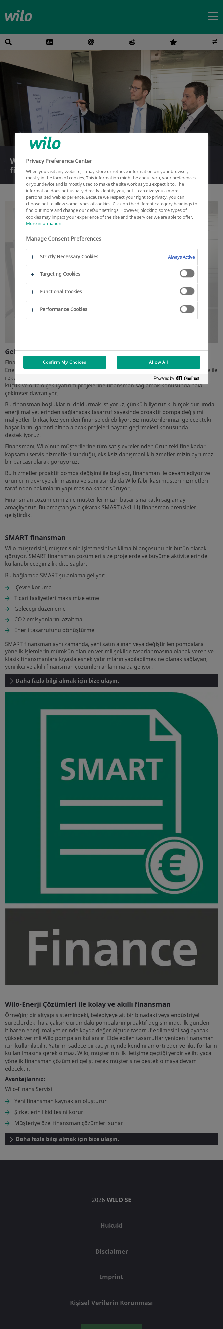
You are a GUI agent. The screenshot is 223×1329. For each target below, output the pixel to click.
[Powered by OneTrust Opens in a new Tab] (179, 380)
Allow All (158, 362)
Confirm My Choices (64, 362)
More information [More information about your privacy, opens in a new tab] (43, 223)
